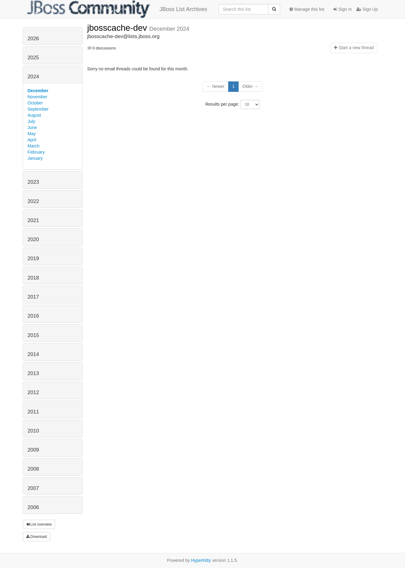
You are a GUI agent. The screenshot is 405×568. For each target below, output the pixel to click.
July (31, 121)
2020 (33, 239)
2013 (33, 373)
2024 (33, 77)
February (36, 152)
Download (36, 537)
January (35, 158)
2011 (33, 412)
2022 (33, 201)
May (32, 133)
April (32, 139)
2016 (33, 316)
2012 (33, 392)
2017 (33, 297)
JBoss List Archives (117, 9)
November (38, 96)
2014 (33, 354)
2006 (33, 507)
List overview (39, 524)
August (34, 115)
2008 (33, 469)
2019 (33, 258)
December (38, 90)
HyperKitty (201, 560)
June (32, 127)
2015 (33, 335)
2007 (33, 488)
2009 (33, 450)
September (38, 109)
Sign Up (367, 9)
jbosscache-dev (118, 28)
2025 (33, 58)
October (35, 102)
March (34, 145)
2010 (33, 431)
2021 (33, 220)
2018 (33, 278)
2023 (33, 182)
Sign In (342, 9)
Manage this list (306, 9)
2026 (33, 38)
